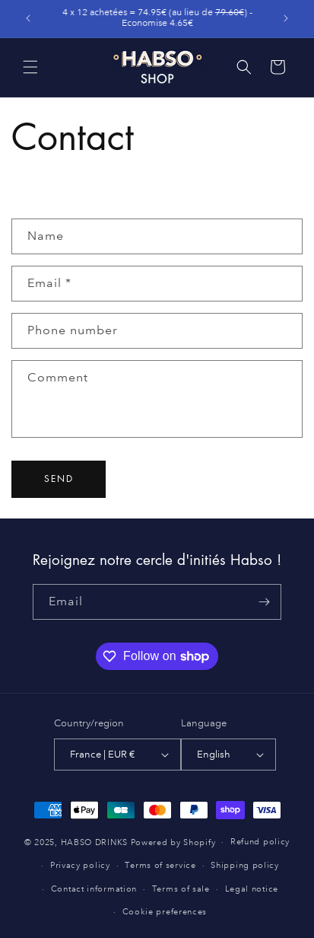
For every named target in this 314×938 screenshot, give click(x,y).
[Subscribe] (264, 602)
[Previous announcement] (28, 18)
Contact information (94, 889)
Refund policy (260, 842)
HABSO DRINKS (94, 843)
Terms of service (160, 865)
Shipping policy (245, 865)
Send (59, 478)
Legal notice (251, 889)
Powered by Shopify (173, 843)
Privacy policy (80, 865)
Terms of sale (181, 889)
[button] (30, 67)
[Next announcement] (286, 18)
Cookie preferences (165, 912)
